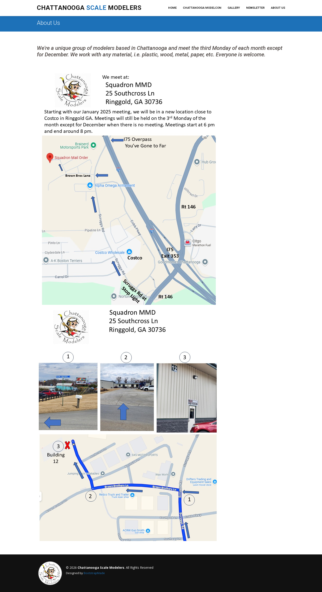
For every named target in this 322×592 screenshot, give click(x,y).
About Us (278, 7)
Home (172, 7)
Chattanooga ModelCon (202, 7)
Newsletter (255, 7)
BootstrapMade (94, 573)
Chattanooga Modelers (89, 7)
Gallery (234, 7)
